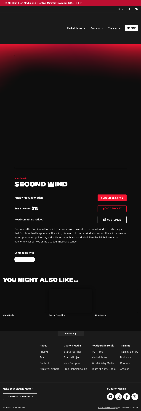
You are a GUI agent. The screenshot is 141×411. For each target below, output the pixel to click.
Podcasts (125, 357)
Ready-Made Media (103, 345)
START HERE (75, 3)
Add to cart (114, 208)
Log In (120, 9)
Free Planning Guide (75, 368)
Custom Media (72, 345)
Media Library (74, 28)
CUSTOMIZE (114, 219)
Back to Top (71, 333)
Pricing (131, 28)
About (43, 345)
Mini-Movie (20, 178)
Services (95, 28)
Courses (125, 363)
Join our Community (20, 396)
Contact (44, 363)
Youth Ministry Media (104, 368)
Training (112, 28)
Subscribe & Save (112, 197)
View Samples (72, 363)
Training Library (129, 351)
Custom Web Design (108, 407)
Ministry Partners (49, 368)
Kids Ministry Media (103, 363)
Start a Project (72, 357)
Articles (124, 368)
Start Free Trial (72, 351)
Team (43, 357)
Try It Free (97, 351)
